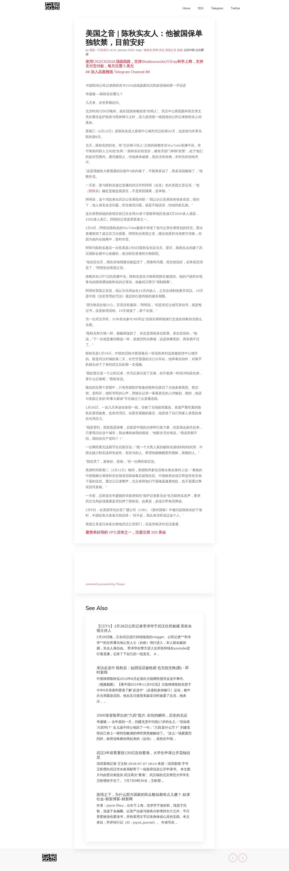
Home (186, 8)
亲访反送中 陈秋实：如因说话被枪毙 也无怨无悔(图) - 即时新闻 (143, 669)
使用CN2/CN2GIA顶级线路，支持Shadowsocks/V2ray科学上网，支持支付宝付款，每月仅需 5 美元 (144, 63)
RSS (200, 8)
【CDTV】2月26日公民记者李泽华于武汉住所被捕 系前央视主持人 (144, 628)
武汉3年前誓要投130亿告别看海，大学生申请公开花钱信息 (143, 754)
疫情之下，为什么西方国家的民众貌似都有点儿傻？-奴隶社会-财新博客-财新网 (143, 796)
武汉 (162, 50)
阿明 (155, 50)
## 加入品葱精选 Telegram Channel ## (118, 71)
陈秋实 (148, 50)
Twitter (235, 8)
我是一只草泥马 (99, 50)
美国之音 (170, 50)
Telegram (217, 8)
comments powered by (105, 584)
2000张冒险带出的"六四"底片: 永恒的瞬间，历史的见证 (142, 715)
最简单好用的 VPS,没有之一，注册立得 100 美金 (126, 532)
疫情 (180, 50)
